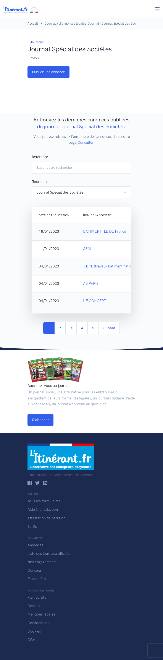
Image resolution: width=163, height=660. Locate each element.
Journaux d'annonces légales (65, 23)
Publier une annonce (48, 72)
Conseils (34, 570)
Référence (40, 157)
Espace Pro (36, 579)
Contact (33, 606)
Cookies (34, 631)
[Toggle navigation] (157, 9)
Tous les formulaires (43, 501)
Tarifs (32, 526)
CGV (31, 640)
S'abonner (40, 420)
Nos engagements (41, 562)
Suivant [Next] (109, 328)
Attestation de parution (46, 518)
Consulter (85, 142)
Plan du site (36, 597)
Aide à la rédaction (42, 509)
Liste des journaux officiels (48, 553)
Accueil (32, 23)
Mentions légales (41, 614)
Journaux (37, 42)
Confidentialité (39, 623)
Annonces (35, 545)
